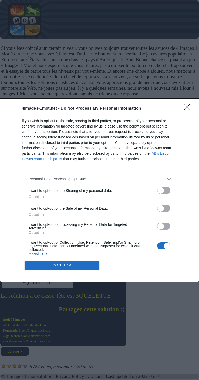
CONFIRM (62, 265)
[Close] (189, 109)
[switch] (163, 190)
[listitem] (99, 179)
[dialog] (99, 190)
